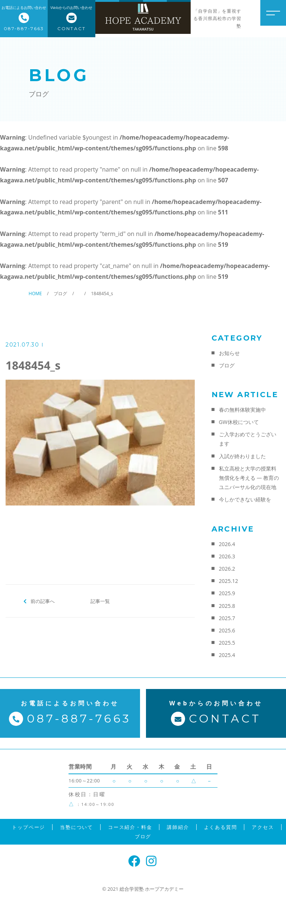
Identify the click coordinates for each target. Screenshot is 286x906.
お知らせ (229, 353)
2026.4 (227, 544)
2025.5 (227, 642)
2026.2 (227, 568)
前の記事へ (43, 600)
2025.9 (227, 593)
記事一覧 (100, 600)
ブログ (227, 365)
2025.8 (227, 605)
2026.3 (227, 556)
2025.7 (227, 618)
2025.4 (227, 654)
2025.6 (227, 630)
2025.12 (228, 580)
